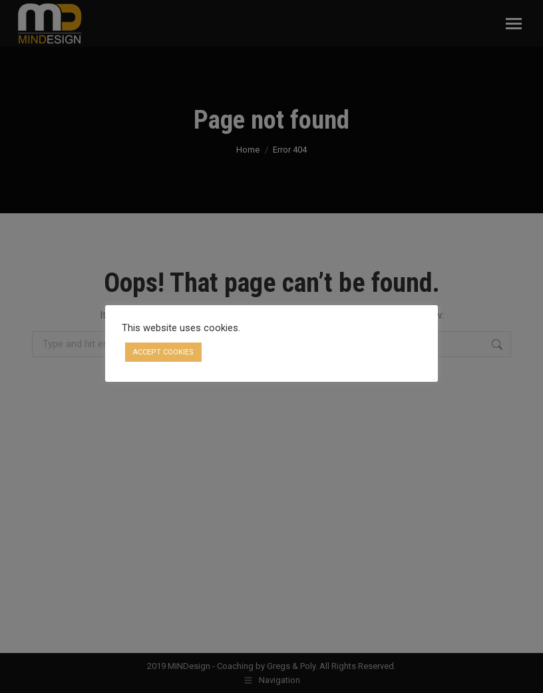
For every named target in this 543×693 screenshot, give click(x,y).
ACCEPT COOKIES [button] (163, 352)
